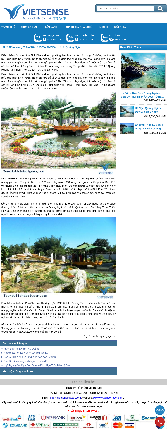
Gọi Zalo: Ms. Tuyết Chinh (70, 38)
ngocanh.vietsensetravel (44, 39)
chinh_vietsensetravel (76, 39)
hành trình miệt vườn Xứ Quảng (21, 348)
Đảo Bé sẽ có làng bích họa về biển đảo (26, 361)
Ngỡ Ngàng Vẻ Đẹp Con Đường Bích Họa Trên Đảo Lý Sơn (37, 365)
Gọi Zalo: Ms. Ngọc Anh (38, 38)
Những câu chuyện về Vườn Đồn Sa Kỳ (26, 352)
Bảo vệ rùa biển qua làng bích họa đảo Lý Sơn (30, 357)
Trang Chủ (45, 11)
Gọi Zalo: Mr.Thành (105, 38)
